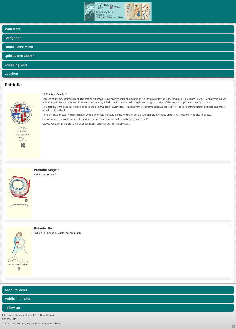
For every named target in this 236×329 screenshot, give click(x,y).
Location (11, 73)
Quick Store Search (20, 56)
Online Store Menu (19, 47)
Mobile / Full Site (17, 299)
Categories (13, 38)
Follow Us (12, 308)
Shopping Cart (16, 65)
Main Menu (13, 29)
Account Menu (16, 290)
